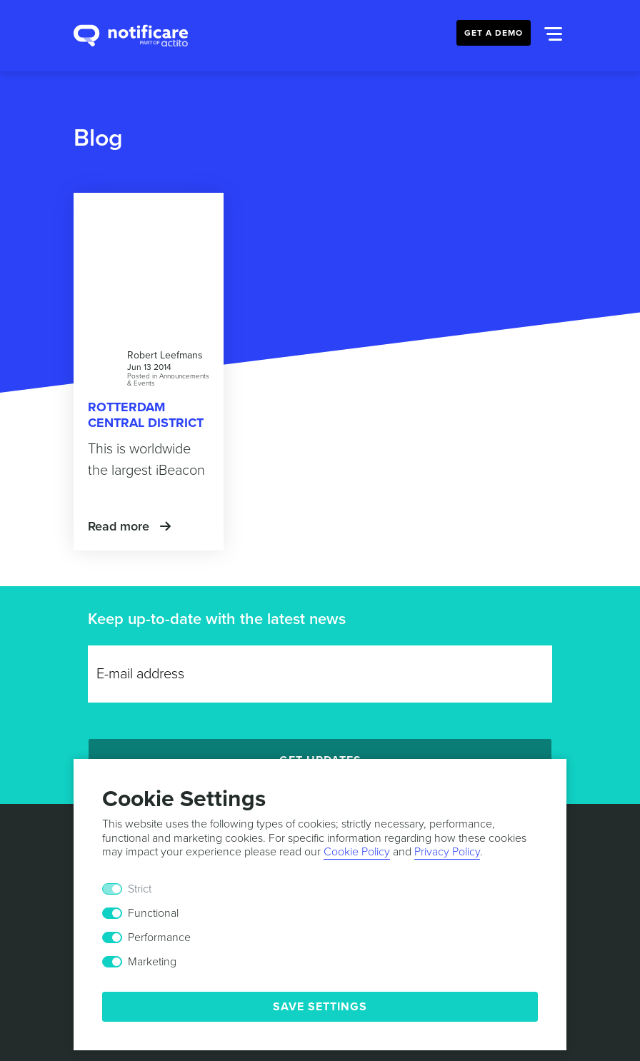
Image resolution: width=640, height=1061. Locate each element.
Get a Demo (493, 33)
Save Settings (320, 1007)
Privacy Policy (447, 852)
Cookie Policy (357, 852)
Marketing (152, 962)
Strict (139, 889)
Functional (153, 913)
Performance (159, 937)
